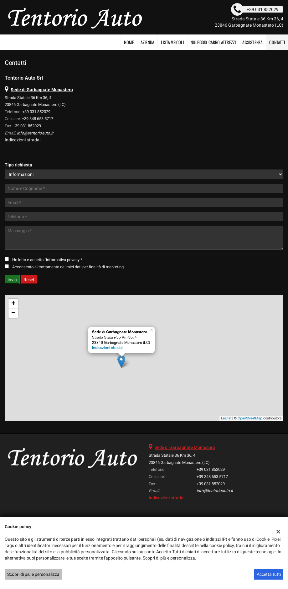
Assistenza (252, 42)
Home (129, 42)
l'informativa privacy (62, 259)
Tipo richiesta (18, 164)
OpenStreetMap (250, 418)
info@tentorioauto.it (35, 133)
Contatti (277, 42)
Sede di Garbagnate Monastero (185, 447)
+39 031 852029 (36, 111)
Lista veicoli (172, 42)
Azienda (147, 42)
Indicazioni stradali (23, 139)
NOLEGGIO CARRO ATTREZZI (213, 42)
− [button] (13, 313)
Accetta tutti (269, 574)
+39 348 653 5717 (37, 118)
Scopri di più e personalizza (33, 574)
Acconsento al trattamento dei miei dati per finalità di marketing (68, 267)
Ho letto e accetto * (47, 259)
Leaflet (226, 418)
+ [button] (13, 303)
